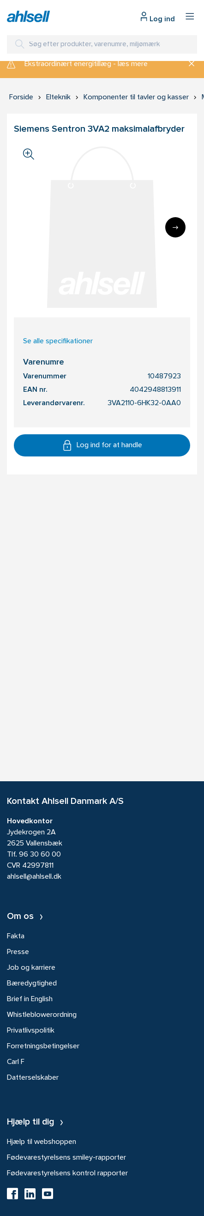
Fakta (15, 936)
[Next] (175, 227)
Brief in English (30, 999)
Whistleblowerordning (42, 1015)
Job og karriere (31, 968)
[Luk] (188, 64)
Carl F (15, 1062)
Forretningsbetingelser (43, 1046)
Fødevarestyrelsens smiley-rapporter (66, 1158)
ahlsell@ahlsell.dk (34, 877)
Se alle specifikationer (58, 341)
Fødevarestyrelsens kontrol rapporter (67, 1173)
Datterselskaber (33, 1078)
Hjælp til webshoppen (41, 1142)
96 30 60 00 (40, 854)
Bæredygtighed (32, 983)
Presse (18, 952)
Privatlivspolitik (30, 1031)
